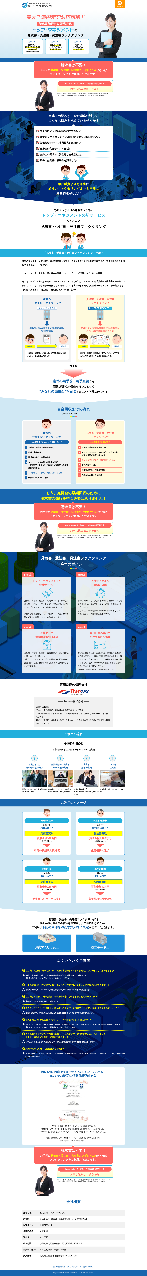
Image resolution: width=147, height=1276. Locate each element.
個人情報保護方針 (58, 1267)
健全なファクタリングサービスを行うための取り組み (79, 1267)
